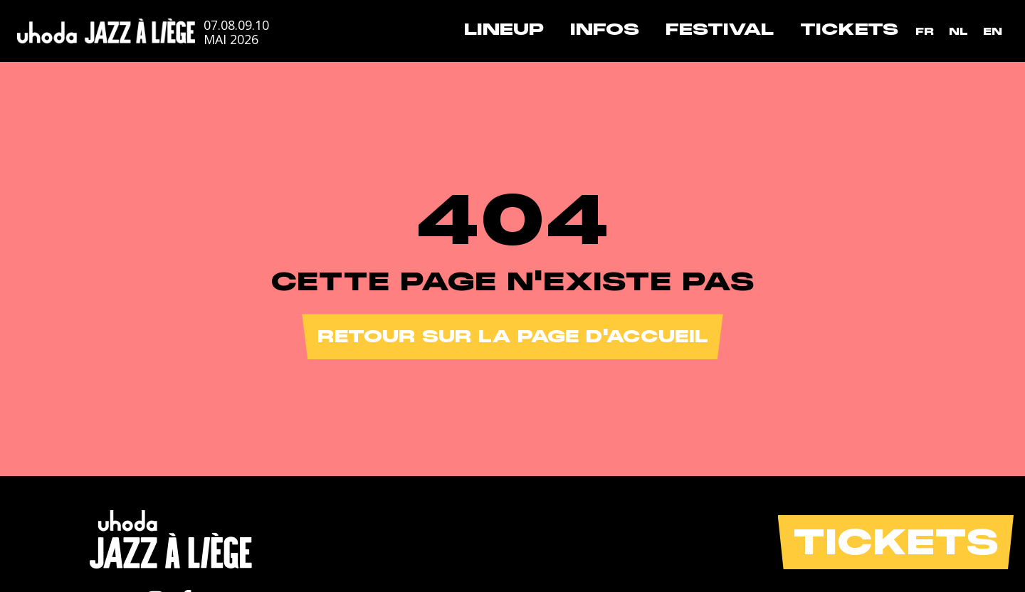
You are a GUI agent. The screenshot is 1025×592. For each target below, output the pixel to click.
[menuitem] (925, 31)
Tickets (849, 29)
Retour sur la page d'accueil (512, 336)
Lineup (504, 29)
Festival (720, 29)
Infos (604, 29)
